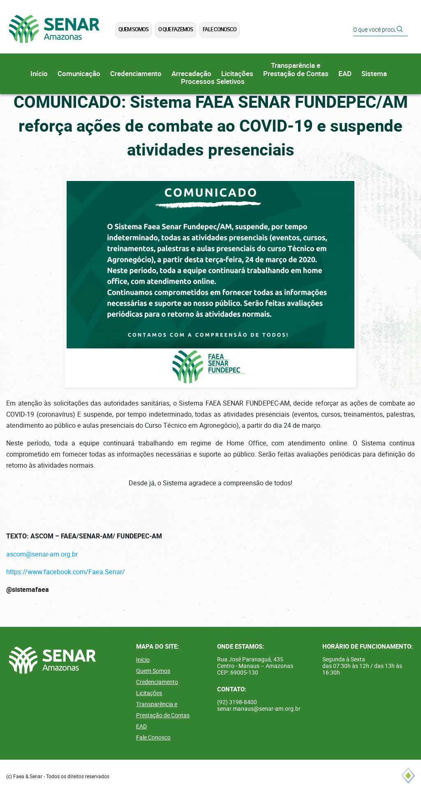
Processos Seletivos (213, 82)
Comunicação (79, 74)
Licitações (237, 74)
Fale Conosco (219, 29)
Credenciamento (136, 74)
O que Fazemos (175, 29)
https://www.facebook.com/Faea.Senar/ (65, 572)
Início (39, 74)
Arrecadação (191, 74)
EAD (345, 74)
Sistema (374, 74)
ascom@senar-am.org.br (42, 554)
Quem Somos (133, 29)
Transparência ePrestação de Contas (295, 69)
